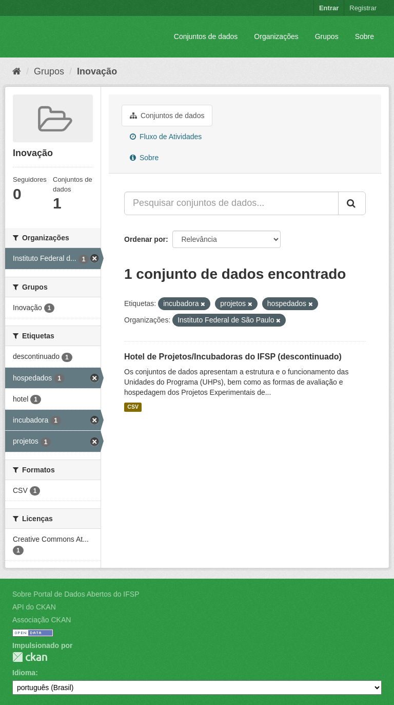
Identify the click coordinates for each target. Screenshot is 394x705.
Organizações (276, 36)
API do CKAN (34, 607)
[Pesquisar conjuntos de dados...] (231, 203)
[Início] (16, 71)
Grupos (327, 36)
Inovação (97, 71)
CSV (133, 407)
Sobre (364, 36)
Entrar (329, 8)
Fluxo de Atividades (166, 136)
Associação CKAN (41, 620)
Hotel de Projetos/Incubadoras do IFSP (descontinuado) (233, 356)
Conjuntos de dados (206, 36)
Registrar (363, 8)
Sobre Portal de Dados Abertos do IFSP (75, 594)
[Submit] (352, 203)
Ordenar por (145, 239)
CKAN (29, 657)
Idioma (23, 673)
